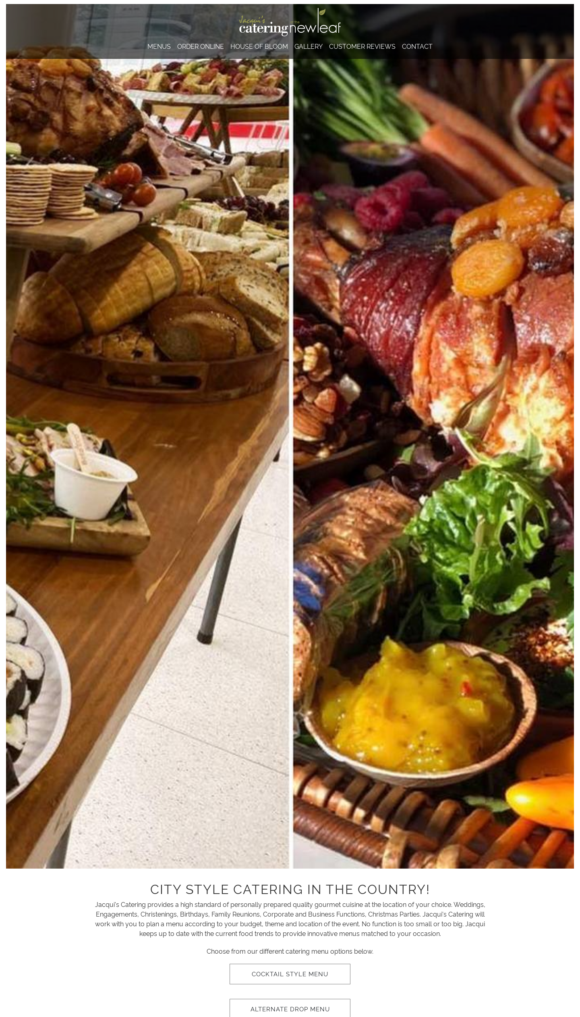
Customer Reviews (362, 46)
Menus (159, 46)
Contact (417, 46)
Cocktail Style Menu (290, 973)
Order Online (200, 46)
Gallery (308, 46)
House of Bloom (259, 46)
